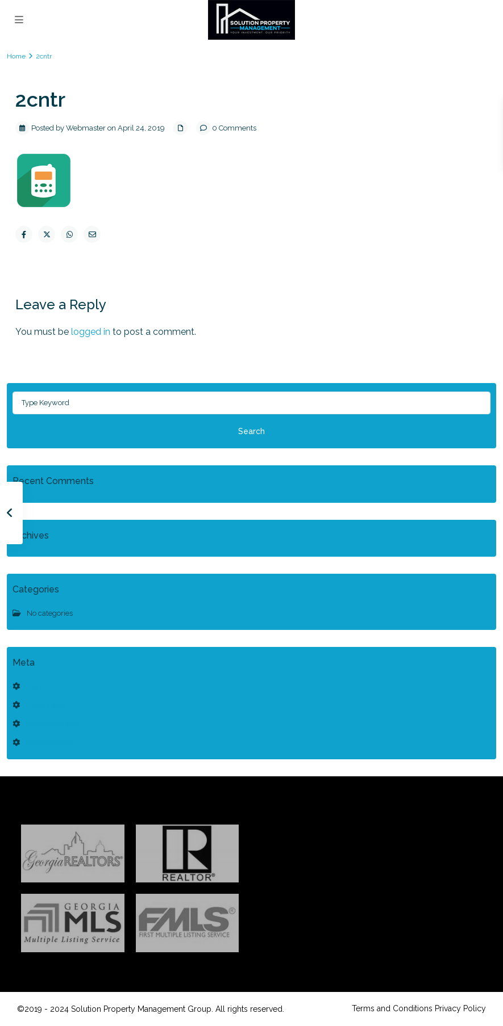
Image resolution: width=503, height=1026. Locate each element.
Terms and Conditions (392, 1008)
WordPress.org (51, 742)
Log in (36, 686)
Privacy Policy (460, 1008)
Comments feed (53, 724)
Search (251, 431)
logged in (90, 331)
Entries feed (45, 705)
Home (16, 56)
